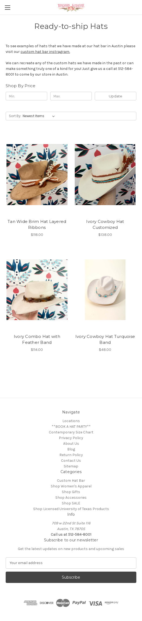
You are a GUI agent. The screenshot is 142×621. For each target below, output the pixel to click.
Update (115, 96)
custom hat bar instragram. (45, 51)
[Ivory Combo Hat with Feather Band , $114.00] (36, 290)
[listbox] (40, 116)
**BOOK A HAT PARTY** (71, 426)
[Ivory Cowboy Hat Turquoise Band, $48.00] (105, 290)
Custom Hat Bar (71, 480)
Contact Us (71, 460)
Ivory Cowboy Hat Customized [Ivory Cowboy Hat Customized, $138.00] (105, 224)
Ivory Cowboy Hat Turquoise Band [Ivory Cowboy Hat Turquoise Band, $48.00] (105, 339)
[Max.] (71, 96)
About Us (71, 443)
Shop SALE (71, 503)
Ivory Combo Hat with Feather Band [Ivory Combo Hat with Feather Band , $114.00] (37, 339)
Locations (71, 421)
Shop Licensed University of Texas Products (71, 509)
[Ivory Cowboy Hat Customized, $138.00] (105, 174)
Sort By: (15, 116)
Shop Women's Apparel (71, 486)
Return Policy (71, 455)
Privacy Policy (71, 438)
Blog (71, 449)
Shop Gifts (71, 492)
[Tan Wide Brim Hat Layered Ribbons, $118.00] (36, 174)
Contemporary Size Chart (71, 432)
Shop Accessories (71, 497)
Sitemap (71, 466)
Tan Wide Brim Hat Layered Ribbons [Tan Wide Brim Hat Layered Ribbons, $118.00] (37, 224)
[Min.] (26, 96)
